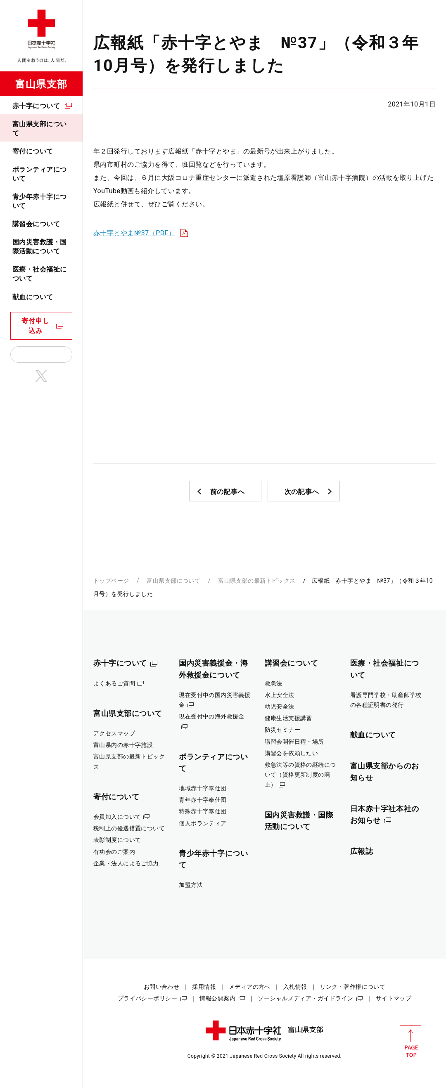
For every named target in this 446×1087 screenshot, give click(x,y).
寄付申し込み (35, 326)
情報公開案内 (217, 998)
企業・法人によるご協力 (126, 863)
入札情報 (295, 986)
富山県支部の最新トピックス (257, 580)
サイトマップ (394, 998)
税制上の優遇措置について (129, 828)
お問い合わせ (162, 986)
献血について (32, 297)
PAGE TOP (410, 1041)
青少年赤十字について (39, 201)
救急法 (273, 683)
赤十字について (36, 106)
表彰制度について (117, 840)
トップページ (111, 580)
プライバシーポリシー (147, 998)
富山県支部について (39, 128)
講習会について (36, 224)
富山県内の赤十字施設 (123, 745)
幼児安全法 (279, 706)
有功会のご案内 (114, 851)
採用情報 (204, 986)
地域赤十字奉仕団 (202, 788)
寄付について (32, 151)
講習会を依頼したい (291, 753)
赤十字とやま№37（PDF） (134, 233)
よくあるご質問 (114, 683)
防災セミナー (283, 729)
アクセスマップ (114, 733)
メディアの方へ (249, 986)
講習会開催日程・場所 (294, 741)
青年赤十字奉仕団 (202, 799)
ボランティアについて (39, 173)
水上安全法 (279, 695)
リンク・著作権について (353, 986)
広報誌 (361, 851)
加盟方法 (191, 884)
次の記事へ (302, 492)
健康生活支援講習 (288, 718)
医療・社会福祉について (39, 273)
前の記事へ (227, 492)
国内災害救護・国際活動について (39, 246)
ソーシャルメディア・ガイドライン (305, 998)
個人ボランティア (202, 823)
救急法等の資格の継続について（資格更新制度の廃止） (300, 774)
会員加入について (117, 816)
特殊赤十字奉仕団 (202, 811)
